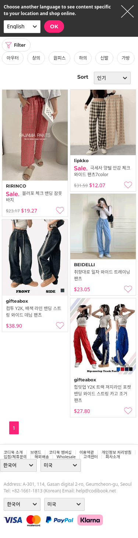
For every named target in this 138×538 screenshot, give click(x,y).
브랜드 (36, 452)
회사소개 (113, 456)
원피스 (59, 58)
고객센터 (91, 456)
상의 (36, 58)
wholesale (66, 456)
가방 (126, 58)
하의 (83, 58)
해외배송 (42, 456)
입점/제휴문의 (15, 456)
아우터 (13, 58)
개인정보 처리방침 (116, 452)
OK (54, 26)
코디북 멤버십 (60, 452)
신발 (104, 58)
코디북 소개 (13, 452)
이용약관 (86, 452)
